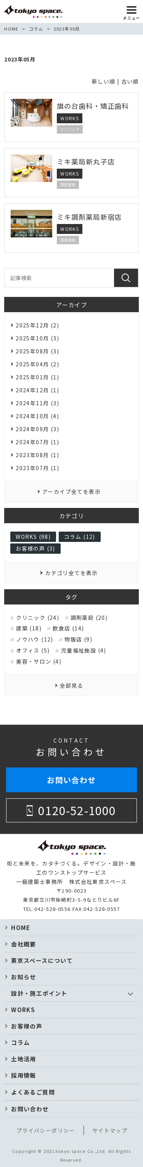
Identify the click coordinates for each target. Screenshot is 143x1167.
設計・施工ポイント (39, 993)
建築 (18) (29, 628)
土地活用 (23, 1059)
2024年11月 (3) (37, 403)
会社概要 (23, 944)
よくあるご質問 (33, 1092)
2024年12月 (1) (37, 390)
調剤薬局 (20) (89, 617)
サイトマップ (109, 1130)
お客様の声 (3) (35, 548)
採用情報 (23, 1075)
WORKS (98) (33, 536)
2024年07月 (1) (37, 442)
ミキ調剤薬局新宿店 (89, 217)
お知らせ (23, 977)
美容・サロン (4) (38, 661)
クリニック (69, 129)
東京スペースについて (42, 960)
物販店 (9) (78, 639)
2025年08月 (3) (37, 351)
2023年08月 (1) (37, 455)
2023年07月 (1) (37, 468)
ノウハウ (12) (34, 639)
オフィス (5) (33, 650)
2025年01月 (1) (37, 377)
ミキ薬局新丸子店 (85, 161)
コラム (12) (79, 536)
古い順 (130, 81)
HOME (21, 928)
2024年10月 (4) (37, 416)
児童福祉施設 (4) (83, 650)
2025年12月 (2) (37, 325)
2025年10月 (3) (37, 338)
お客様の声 (26, 1026)
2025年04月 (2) (37, 364)
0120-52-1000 (77, 810)
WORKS (69, 118)
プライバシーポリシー (45, 1130)
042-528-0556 (52, 908)
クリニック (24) (37, 617)
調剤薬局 (68, 184)
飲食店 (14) (68, 628)
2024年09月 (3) (37, 429)
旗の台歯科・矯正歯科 (93, 106)
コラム (20, 1042)
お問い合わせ (71, 779)
